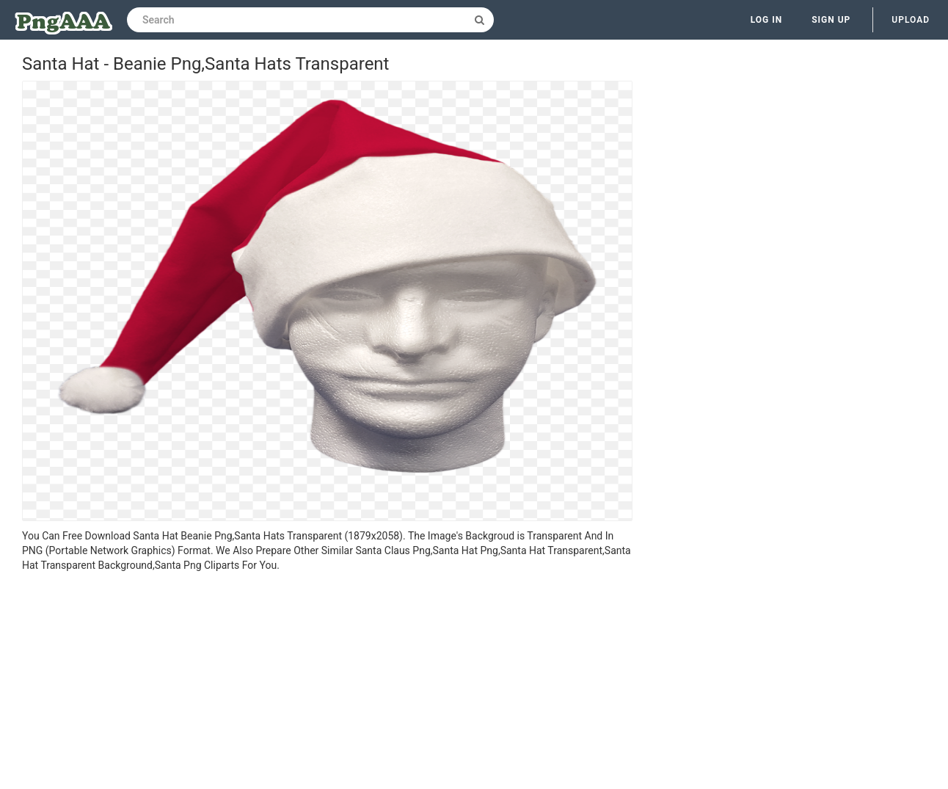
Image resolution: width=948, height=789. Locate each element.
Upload (911, 20)
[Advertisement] (327, 682)
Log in (767, 20)
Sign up (831, 20)
